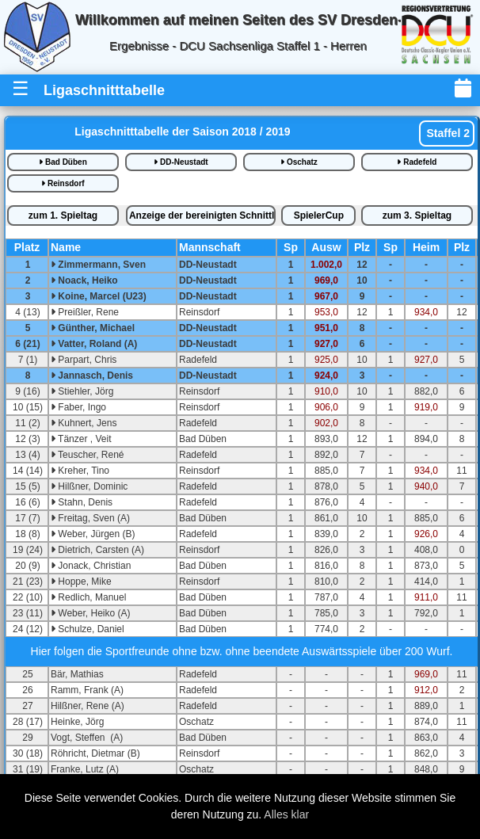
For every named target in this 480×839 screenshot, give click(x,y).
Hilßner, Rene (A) (87, 705)
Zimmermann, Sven (98, 264)
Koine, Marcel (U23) (99, 296)
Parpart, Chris (83, 359)
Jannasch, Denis (92, 375)
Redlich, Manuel (88, 597)
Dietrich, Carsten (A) (97, 549)
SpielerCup (319, 215)
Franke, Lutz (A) (85, 769)
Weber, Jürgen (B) (93, 534)
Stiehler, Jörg (82, 391)
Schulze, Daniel (87, 629)
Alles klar (286, 814)
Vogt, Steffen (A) (87, 737)
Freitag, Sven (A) (90, 518)
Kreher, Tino (80, 470)
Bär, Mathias (77, 674)
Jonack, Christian (91, 565)
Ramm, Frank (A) (87, 690)
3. (417, 215)
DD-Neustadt (181, 162)
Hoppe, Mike (81, 581)
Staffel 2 (447, 133)
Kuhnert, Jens (83, 423)
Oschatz (299, 162)
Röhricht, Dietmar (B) (95, 753)
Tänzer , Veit (81, 438)
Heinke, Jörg (77, 721)
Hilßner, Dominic (89, 486)
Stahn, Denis (81, 502)
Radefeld (416, 162)
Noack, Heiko (84, 280)
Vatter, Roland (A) (94, 343)
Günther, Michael (93, 328)
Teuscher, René (87, 454)
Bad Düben (63, 162)
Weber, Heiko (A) (90, 613)
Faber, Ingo (78, 407)
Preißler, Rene (85, 312)
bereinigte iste (202, 215)
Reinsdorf (62, 183)
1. (63, 215)
